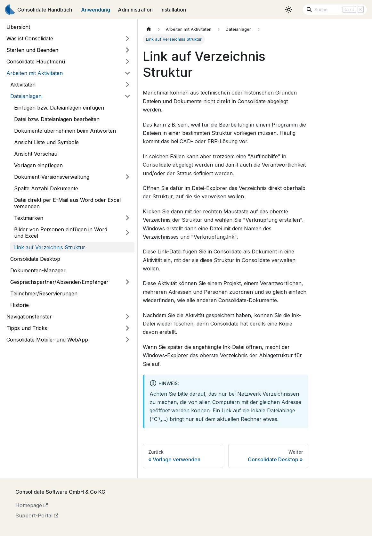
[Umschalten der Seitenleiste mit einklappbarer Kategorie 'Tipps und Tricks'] (127, 328)
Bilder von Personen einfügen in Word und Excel (60, 232)
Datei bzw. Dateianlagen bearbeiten (57, 119)
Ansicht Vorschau (35, 154)
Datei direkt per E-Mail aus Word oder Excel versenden (67, 203)
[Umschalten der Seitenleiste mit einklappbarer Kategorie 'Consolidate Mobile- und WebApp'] (127, 339)
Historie (19, 305)
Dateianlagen (26, 96)
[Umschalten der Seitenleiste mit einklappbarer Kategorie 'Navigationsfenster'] (127, 316)
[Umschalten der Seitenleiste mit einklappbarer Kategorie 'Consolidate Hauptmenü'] (127, 61)
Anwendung (95, 9)
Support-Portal (36, 515)
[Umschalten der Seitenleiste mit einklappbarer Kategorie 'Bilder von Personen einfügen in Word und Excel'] (127, 232)
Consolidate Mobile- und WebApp (47, 339)
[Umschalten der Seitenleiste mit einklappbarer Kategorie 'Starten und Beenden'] (127, 50)
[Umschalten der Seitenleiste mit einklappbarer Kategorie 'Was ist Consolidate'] (127, 38)
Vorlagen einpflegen (38, 165)
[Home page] (149, 29)
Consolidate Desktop (35, 259)
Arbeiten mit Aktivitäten (34, 73)
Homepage (31, 505)
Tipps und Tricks (26, 328)
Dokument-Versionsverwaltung (51, 177)
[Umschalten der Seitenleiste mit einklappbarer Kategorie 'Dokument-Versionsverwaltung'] (127, 177)
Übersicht (18, 27)
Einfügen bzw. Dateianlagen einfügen (59, 107)
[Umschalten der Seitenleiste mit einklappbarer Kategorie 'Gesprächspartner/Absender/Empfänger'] (127, 282)
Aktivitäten (23, 84)
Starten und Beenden (32, 50)
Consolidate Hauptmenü (35, 61)
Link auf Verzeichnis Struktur (49, 247)
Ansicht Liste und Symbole (46, 142)
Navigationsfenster (29, 316)
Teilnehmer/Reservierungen (43, 293)
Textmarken (28, 218)
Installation (173, 9)
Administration (135, 9)
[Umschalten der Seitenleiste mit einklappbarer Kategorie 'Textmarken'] (127, 218)
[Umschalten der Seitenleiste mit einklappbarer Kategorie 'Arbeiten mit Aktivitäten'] (127, 73)
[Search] (335, 9)
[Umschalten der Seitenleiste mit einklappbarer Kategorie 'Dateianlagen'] (127, 96)
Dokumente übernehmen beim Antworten (65, 131)
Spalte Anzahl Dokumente (46, 188)
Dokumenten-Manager (38, 270)
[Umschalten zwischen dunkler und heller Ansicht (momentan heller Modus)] (289, 9)
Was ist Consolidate (29, 38)
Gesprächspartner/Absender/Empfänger (59, 282)
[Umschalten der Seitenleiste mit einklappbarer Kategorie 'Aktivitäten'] (127, 84)
